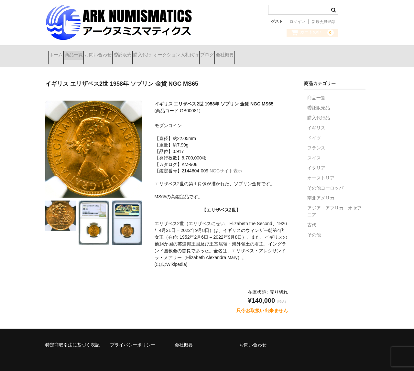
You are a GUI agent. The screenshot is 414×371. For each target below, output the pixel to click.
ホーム (59, 52)
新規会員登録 (323, 21)
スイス (314, 149)
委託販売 (160, 52)
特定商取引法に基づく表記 (72, 336)
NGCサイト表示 (226, 162)
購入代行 (191, 52)
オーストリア (320, 169)
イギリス (316, 119)
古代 (311, 216)
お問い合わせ (123, 52)
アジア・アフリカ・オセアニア (334, 203)
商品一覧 (88, 52)
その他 (314, 226)
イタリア (316, 159)
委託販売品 (318, 99)
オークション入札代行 (236, 52)
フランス (316, 139)
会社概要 (308, 52)
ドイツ (314, 129)
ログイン (297, 21)
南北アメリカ (320, 189)
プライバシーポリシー (132, 336)
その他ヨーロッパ (325, 179)
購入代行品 (318, 109)
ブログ (279, 52)
